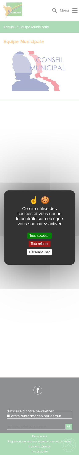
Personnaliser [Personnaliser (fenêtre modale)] (39, 252)
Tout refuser (39, 244)
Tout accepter (39, 235)
